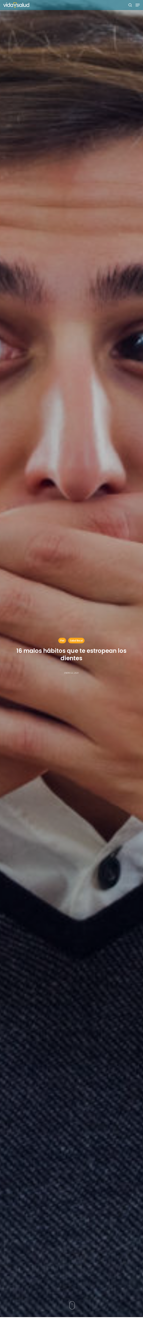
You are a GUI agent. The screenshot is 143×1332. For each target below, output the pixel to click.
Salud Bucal (76, 640)
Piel (62, 640)
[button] (138, 5)
